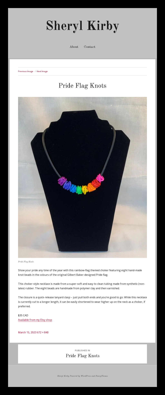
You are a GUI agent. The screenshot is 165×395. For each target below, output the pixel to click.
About (74, 47)
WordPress (86, 376)
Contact (89, 47)
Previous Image (25, 71)
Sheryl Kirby (82, 26)
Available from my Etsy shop (35, 320)
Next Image (42, 71)
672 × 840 (43, 332)
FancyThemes (102, 376)
